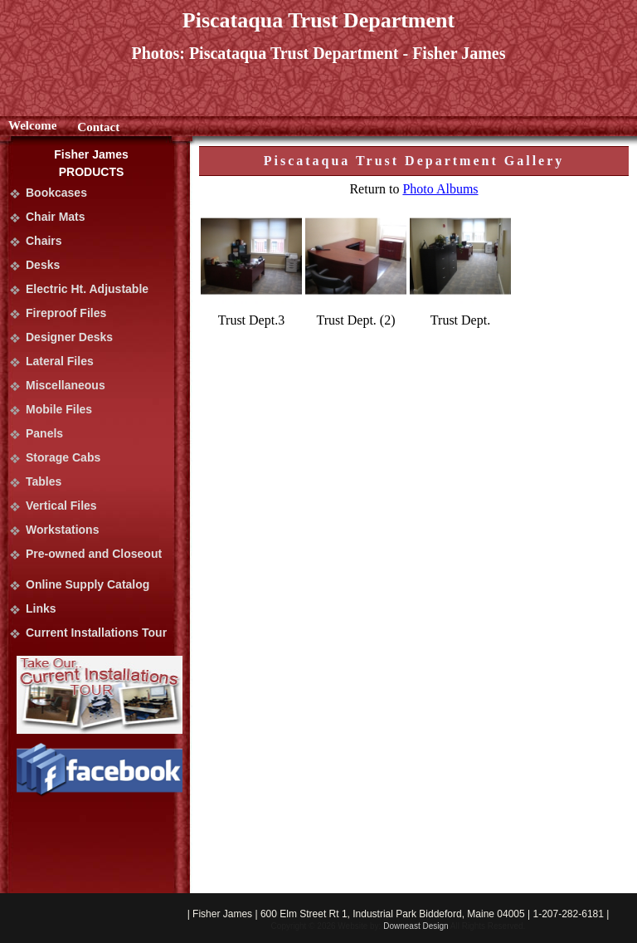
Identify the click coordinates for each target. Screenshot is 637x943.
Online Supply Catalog (87, 584)
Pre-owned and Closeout (94, 553)
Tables (43, 481)
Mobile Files (59, 409)
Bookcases (56, 192)
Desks (43, 264)
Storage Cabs (63, 457)
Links (41, 608)
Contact (98, 127)
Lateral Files (60, 361)
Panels (44, 433)
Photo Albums (440, 189)
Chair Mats (55, 216)
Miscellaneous (65, 385)
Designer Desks (69, 337)
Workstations (62, 529)
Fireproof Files (66, 313)
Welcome (32, 125)
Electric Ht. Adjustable (87, 289)
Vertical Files (61, 505)
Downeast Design (415, 926)
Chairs (44, 240)
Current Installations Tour (96, 632)
